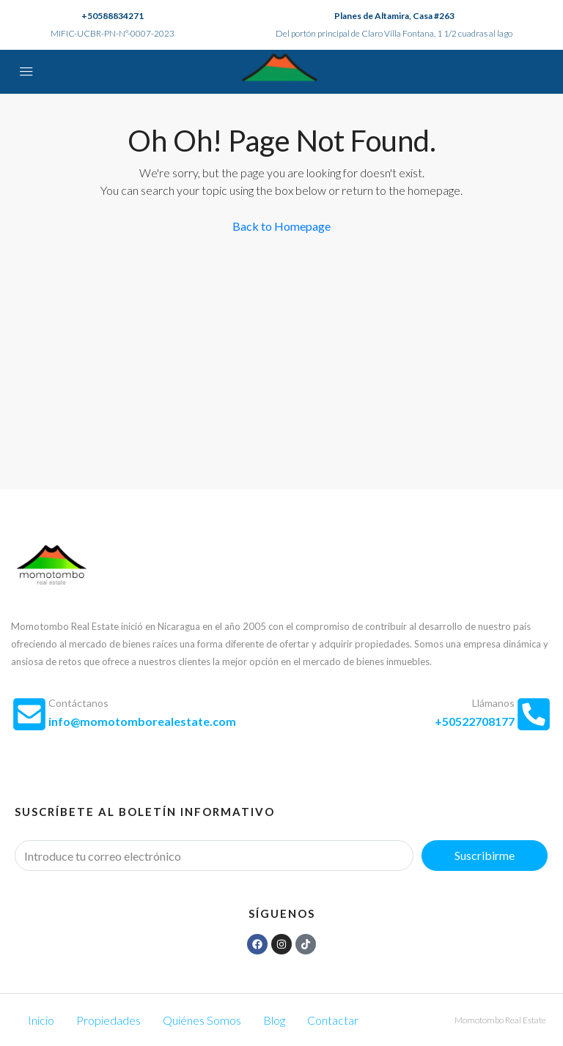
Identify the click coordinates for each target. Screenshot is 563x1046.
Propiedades (108, 1020)
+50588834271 (112, 15)
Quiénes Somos (202, 1020)
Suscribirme (485, 855)
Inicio (41, 1020)
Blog (274, 1020)
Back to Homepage (281, 226)
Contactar (332, 1020)
